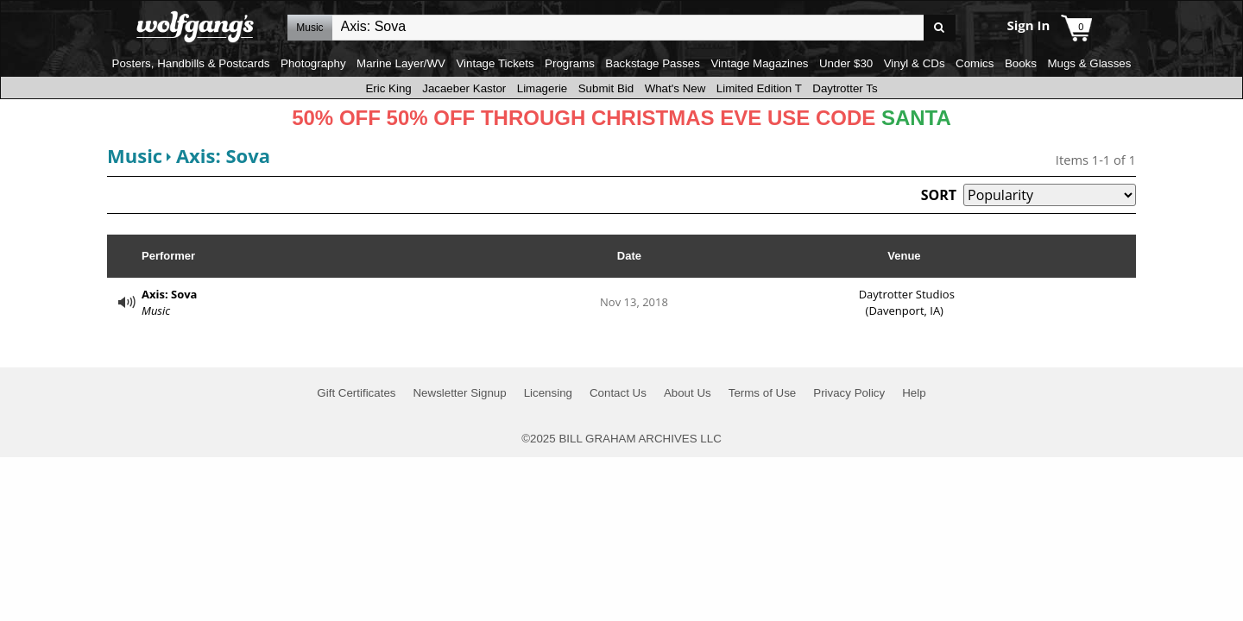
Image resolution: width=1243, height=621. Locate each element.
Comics (975, 63)
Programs (570, 63)
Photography (313, 63)
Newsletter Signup (459, 392)
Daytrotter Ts (844, 88)
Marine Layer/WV (400, 63)
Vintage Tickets (494, 63)
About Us (687, 392)
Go (940, 28)
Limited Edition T (759, 88)
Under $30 (846, 63)
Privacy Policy (849, 392)
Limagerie (542, 88)
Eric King (388, 88)
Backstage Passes (652, 63)
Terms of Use (763, 392)
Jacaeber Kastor (464, 88)
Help (913, 392)
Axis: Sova (223, 155)
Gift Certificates (356, 392)
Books (1021, 63)
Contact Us (618, 392)
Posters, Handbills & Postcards (191, 63)
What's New (675, 88)
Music (134, 155)
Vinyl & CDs (914, 63)
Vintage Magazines (759, 63)
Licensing (548, 392)
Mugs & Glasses (1089, 63)
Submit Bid (606, 88)
